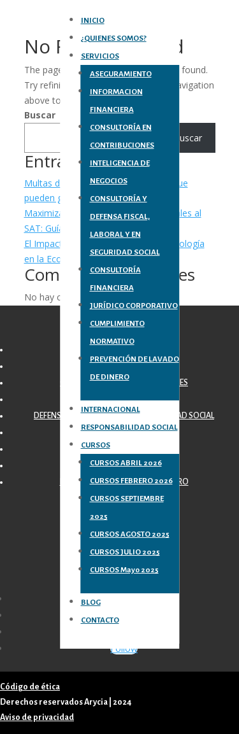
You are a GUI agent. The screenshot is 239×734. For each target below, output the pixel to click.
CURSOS (95, 445)
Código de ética (30, 686)
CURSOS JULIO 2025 (125, 552)
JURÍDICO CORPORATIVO (134, 306)
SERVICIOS (100, 56)
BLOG (91, 602)
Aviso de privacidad (37, 717)
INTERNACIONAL (110, 410)
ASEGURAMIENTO (121, 74)
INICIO (93, 21)
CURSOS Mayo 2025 (124, 570)
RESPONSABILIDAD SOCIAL (129, 427)
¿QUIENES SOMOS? (114, 38)
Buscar (39, 115)
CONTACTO (100, 620)
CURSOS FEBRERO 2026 (131, 481)
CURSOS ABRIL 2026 (126, 463)
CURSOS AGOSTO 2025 (130, 534)
